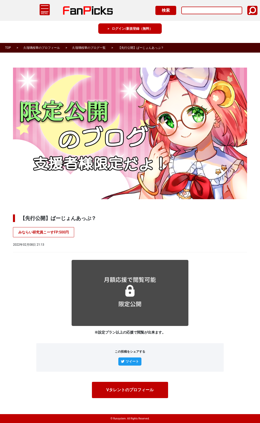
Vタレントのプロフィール (130, 390)
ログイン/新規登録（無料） (132, 32)
